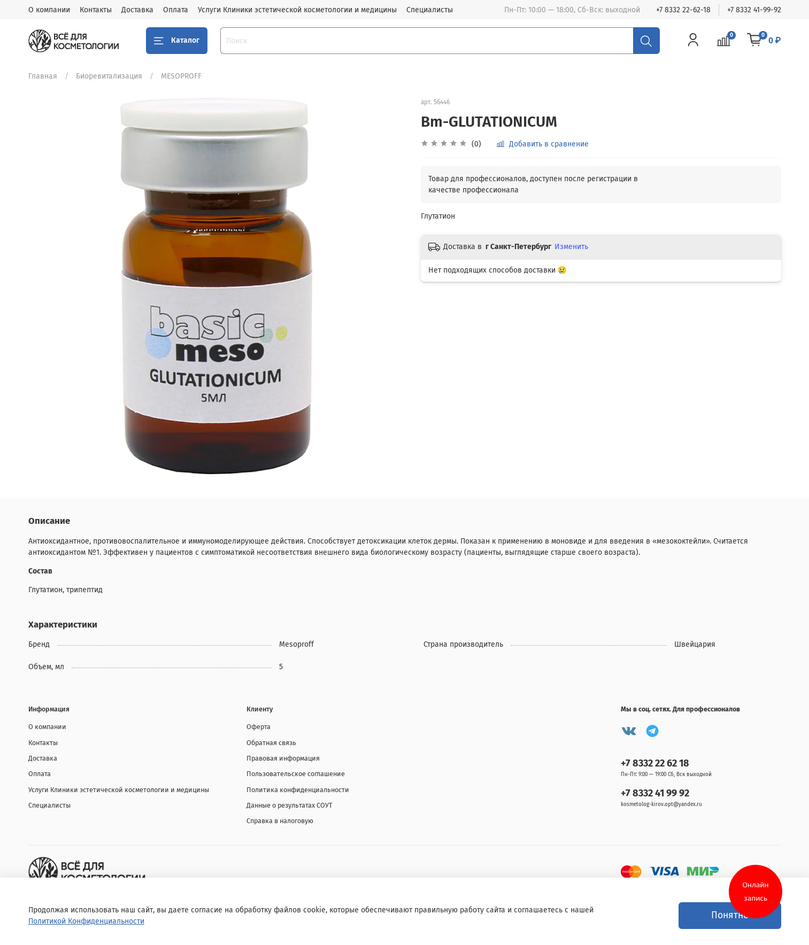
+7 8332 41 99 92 (655, 793)
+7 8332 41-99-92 (754, 9)
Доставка (137, 9)
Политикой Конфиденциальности (86, 921)
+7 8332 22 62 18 (655, 763)
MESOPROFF (181, 76)
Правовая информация (283, 758)
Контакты (96, 9)
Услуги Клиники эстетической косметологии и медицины (297, 9)
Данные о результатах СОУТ (289, 805)
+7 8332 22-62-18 (683, 9)
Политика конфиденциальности (297, 790)
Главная (42, 76)
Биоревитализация (109, 76)
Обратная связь (271, 743)
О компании (49, 9)
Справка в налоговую (279, 821)
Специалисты (429, 9)
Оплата (175, 9)
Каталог (177, 40)
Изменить (571, 246)
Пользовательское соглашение (295, 774)
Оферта (258, 727)
